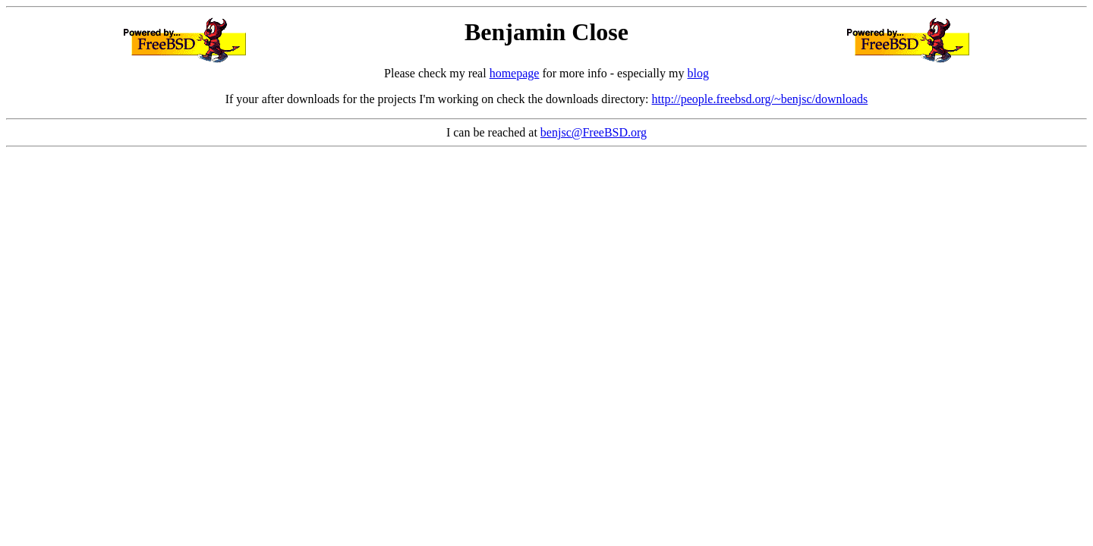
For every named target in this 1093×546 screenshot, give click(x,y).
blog (697, 73)
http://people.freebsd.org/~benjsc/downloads (760, 99)
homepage (515, 73)
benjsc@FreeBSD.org (593, 132)
